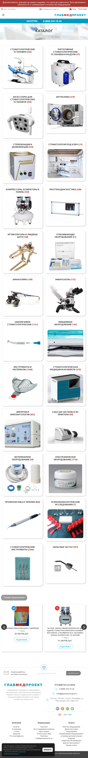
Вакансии (16, 734)
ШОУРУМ (32, 21)
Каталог (17, 727)
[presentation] (4, 627)
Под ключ (44, 727)
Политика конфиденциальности (44, 737)
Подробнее (22, 640)
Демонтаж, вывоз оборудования (71, 730)
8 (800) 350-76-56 (52, 21)
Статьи (16, 731)
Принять (47, 750)
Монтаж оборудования (71, 727)
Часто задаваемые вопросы (43, 729)
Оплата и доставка (44, 734)
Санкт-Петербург (8, 9)
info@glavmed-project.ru (50, 9)
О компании (16, 729)
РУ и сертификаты (16, 736)
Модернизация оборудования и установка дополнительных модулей (71, 736)
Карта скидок (44, 731)
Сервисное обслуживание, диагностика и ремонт (71, 742)
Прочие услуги (71, 745)
